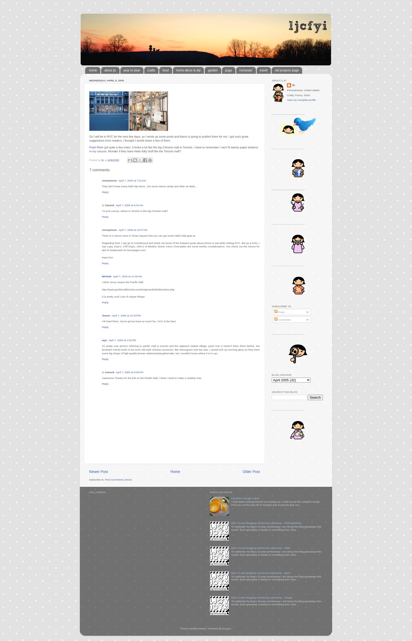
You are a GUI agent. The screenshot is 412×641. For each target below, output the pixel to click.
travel (263, 70)
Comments (282, 319)
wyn (104, 340)
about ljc (110, 70)
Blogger (226, 628)
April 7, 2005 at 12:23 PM (126, 315)
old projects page (287, 70)
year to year (131, 70)
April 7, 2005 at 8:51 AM (129, 205)
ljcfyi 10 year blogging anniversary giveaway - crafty (261, 547)
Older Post (251, 472)
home (93, 70)
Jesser (106, 315)
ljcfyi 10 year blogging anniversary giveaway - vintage (261, 597)
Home (175, 472)
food (165, 70)
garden (213, 70)
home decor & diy (188, 70)
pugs (228, 70)
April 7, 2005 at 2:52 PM (122, 340)
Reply (105, 192)
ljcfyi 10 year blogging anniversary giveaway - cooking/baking (266, 523)
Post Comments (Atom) (118, 479)
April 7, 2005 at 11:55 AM (127, 276)
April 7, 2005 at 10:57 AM (133, 229)
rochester (246, 70)
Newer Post (98, 472)
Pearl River (96, 147)
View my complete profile (301, 99)
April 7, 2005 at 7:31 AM (132, 180)
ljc (293, 85)
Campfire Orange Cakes (245, 498)
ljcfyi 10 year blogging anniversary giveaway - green (261, 572)
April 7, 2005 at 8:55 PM (129, 372)
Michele (106, 276)
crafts (151, 70)
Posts (279, 312)
